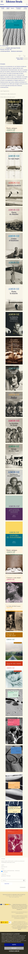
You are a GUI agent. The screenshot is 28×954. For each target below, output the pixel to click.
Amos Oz (3, 48)
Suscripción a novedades (18, 8)
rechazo (14, 948)
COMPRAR (25, 58)
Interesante (22, 887)
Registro (12, 8)
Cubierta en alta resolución (8, 94)
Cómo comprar (25, 8)
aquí (6, 940)
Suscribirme (7, 883)
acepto (14, 944)
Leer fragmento (4, 91)
